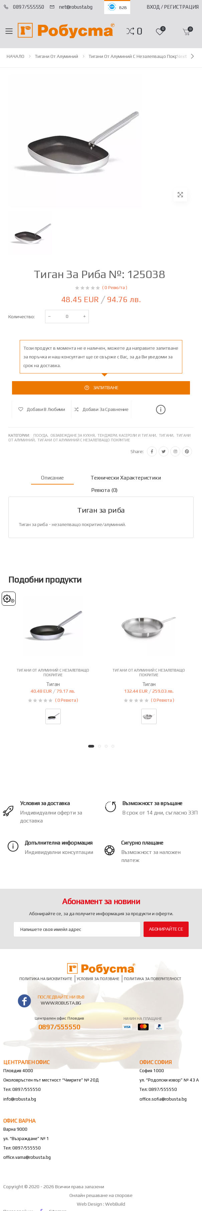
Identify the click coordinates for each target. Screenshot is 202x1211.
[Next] (186, 56)
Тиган (52, 684)
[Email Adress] (77, 929)
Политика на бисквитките (45, 978)
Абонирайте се (166, 929)
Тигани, (167, 435)
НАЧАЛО (15, 56)
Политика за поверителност (152, 978)
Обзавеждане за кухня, (73, 435)
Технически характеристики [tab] (125, 477)
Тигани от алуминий (56, 56)
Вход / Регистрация (173, 7)
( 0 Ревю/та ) (114, 287)
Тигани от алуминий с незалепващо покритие (138, 56)
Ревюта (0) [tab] (104, 490)
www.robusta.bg (61, 1003)
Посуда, (41, 435)
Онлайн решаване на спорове (101, 1195)
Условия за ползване (98, 978)
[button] (139, 31)
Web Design (90, 1204)
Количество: (21, 316)
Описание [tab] (52, 477)
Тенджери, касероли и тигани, (128, 435)
